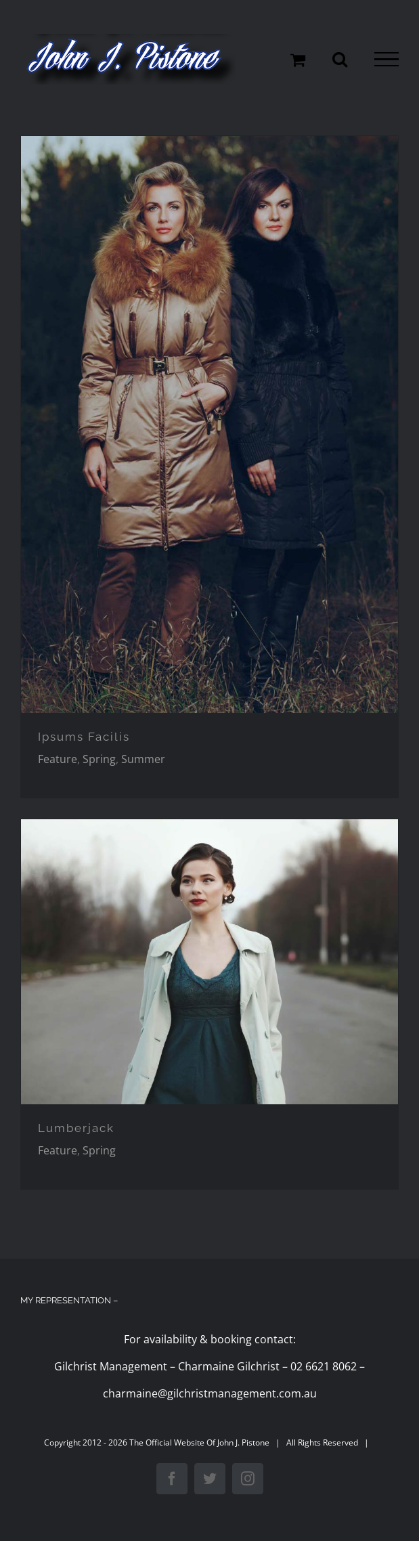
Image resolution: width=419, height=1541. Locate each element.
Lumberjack (76, 1128)
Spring (99, 759)
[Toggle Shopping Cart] (297, 59)
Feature (57, 759)
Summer (143, 759)
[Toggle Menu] (386, 59)
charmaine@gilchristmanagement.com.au (210, 1393)
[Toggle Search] (339, 59)
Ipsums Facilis (84, 736)
